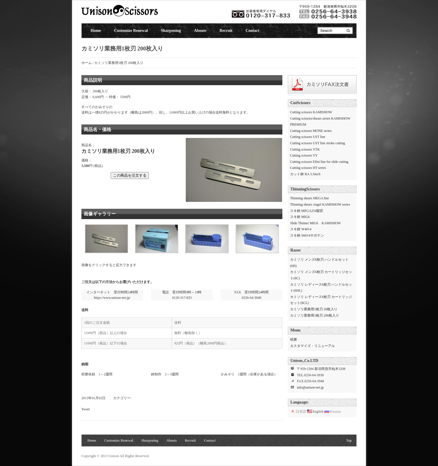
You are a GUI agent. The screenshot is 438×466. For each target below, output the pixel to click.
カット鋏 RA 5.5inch (305, 174)
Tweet (85, 409)
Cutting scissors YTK (305, 149)
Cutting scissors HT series (308, 168)
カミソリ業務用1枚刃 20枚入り (313, 309)
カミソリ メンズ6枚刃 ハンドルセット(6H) (319, 263)
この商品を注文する (129, 175)
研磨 (293, 340)
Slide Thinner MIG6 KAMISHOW (315, 223)
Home (96, 30)
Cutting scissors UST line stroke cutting (317, 143)
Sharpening (171, 30)
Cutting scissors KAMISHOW (311, 112)
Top (349, 440)
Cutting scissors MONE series (311, 131)
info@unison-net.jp (310, 387)
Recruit (226, 30)
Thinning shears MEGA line (309, 198)
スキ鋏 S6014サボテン (307, 235)
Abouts (200, 30)
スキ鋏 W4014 (300, 229)
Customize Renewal (131, 30)
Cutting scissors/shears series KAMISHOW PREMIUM (320, 121)
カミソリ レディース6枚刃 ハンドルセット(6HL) (321, 287)
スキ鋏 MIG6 (300, 217)
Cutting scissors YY (304, 155)
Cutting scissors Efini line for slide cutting (319, 162)
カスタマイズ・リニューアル (312, 346)
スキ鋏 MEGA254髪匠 (306, 211)
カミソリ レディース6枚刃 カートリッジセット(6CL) (321, 300)
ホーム (86, 63)
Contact (252, 30)
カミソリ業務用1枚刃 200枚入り (314, 315)
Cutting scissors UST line (307, 137)
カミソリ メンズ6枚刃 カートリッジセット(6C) (321, 275)
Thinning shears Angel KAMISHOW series (320, 204)
